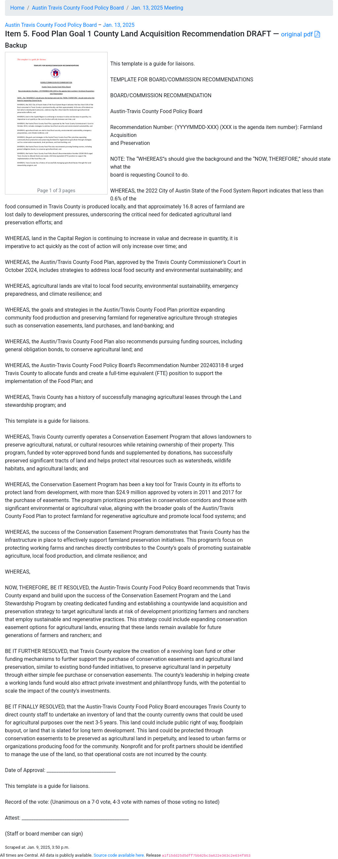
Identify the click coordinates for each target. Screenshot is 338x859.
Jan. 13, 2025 (119, 25)
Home (17, 8)
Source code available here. (119, 855)
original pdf (300, 34)
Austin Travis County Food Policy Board (78, 8)
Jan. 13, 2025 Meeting (157, 8)
